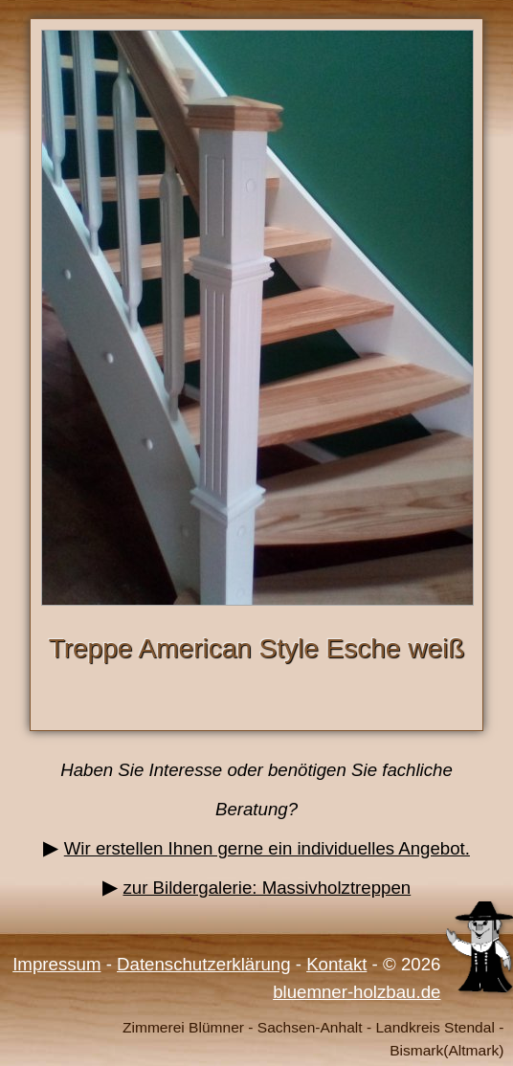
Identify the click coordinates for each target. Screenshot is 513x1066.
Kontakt (336, 964)
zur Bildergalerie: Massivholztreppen (267, 887)
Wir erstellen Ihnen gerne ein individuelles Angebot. (267, 848)
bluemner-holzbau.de (356, 992)
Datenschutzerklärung (203, 964)
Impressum (56, 964)
